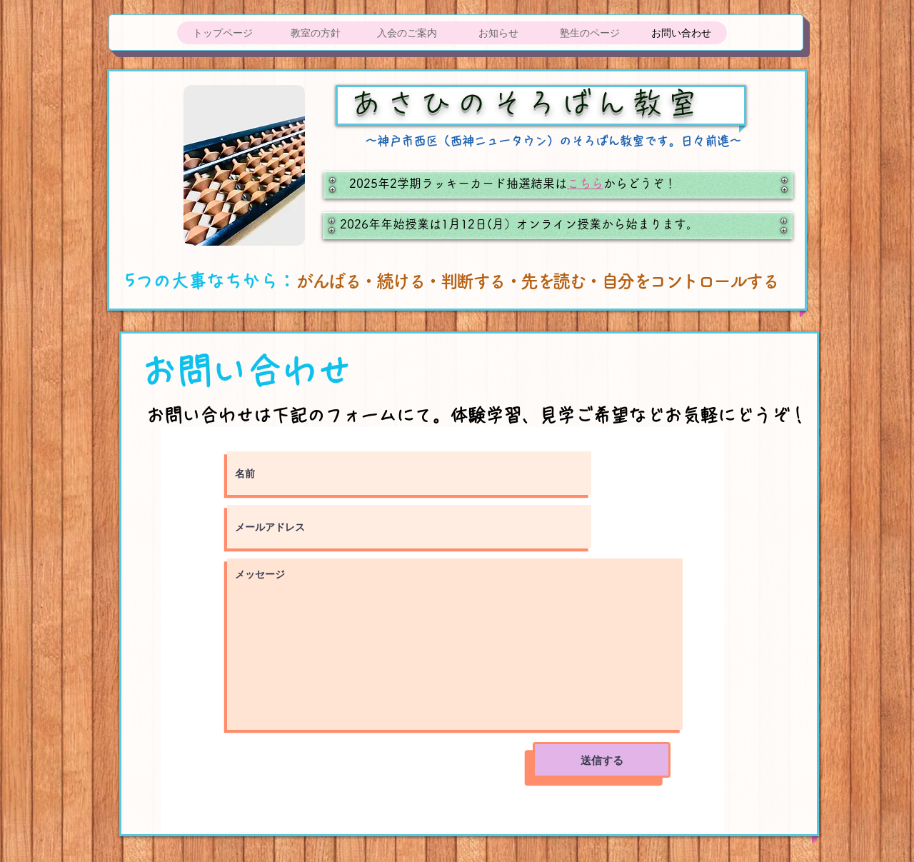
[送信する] (602, 760)
